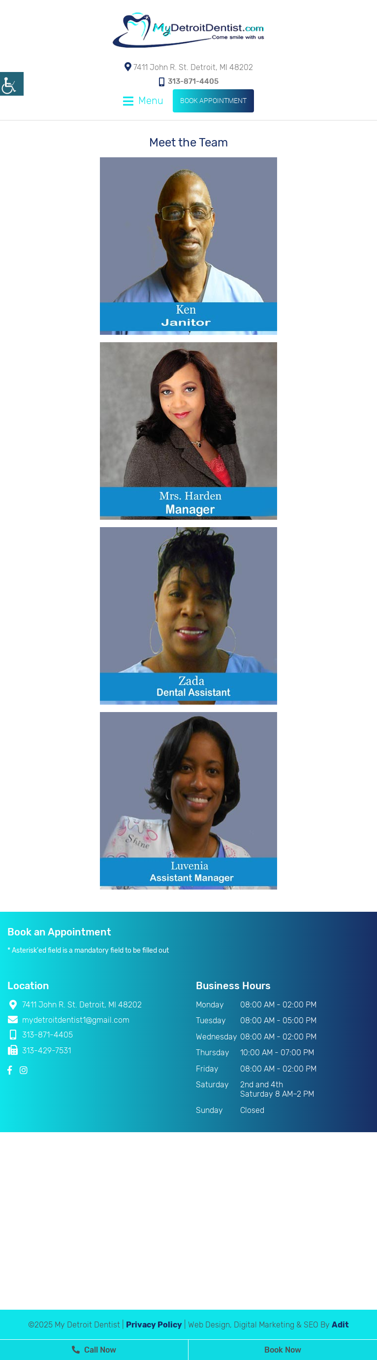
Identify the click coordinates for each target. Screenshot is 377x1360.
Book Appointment (213, 100)
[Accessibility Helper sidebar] (12, 84)
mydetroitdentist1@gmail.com (68, 1020)
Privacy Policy (154, 1324)
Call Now (94, 1350)
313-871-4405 (189, 81)
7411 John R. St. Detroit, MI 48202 (189, 67)
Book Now (282, 1350)
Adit (340, 1324)
